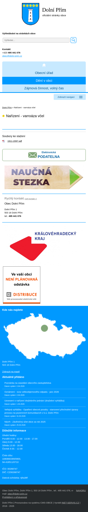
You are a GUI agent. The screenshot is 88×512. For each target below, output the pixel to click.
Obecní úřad (44, 73)
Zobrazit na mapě (11, 371)
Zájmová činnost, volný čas (44, 88)
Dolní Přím (7, 107)
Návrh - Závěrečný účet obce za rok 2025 (24, 421)
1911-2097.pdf (14, 141)
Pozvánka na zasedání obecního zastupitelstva (27, 383)
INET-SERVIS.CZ (70, 502)
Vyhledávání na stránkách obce (18, 33)
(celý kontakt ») (31, 199)
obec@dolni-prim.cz (12, 56)
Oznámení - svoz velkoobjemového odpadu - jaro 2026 (31, 392)
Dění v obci (44, 80)
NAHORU (81, 490)
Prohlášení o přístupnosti (14, 497)
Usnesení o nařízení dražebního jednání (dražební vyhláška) (34, 400)
